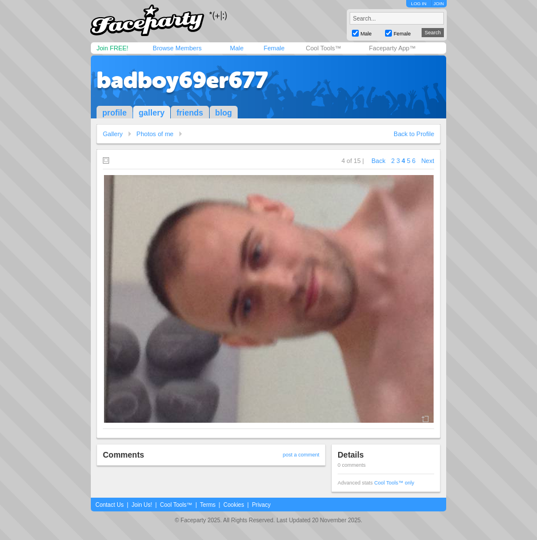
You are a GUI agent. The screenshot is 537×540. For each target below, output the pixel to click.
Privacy (261, 505)
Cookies (233, 505)
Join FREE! (113, 48)
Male (236, 48)
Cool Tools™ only (394, 483)
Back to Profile (414, 133)
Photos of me (155, 133)
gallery (152, 112)
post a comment (301, 455)
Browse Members (177, 48)
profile (114, 112)
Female (273, 48)
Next (427, 160)
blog (224, 112)
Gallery (113, 133)
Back (378, 160)
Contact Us (109, 505)
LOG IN (418, 3)
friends (190, 112)
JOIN (439, 3)
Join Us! (141, 505)
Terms (207, 505)
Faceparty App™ (392, 48)
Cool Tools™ (323, 48)
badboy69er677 (182, 80)
